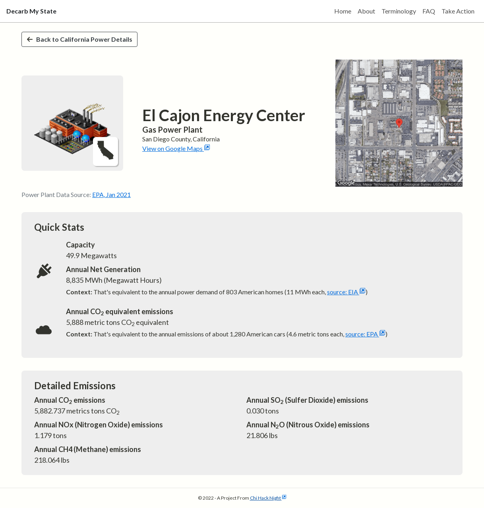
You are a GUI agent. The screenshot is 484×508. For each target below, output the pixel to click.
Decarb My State (31, 11)
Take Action (457, 11)
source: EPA (365, 334)
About (366, 11)
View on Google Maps (176, 148)
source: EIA (346, 292)
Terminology (398, 11)
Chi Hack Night (268, 498)
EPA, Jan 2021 (111, 194)
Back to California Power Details (79, 39)
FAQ (428, 11)
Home (342, 11)
